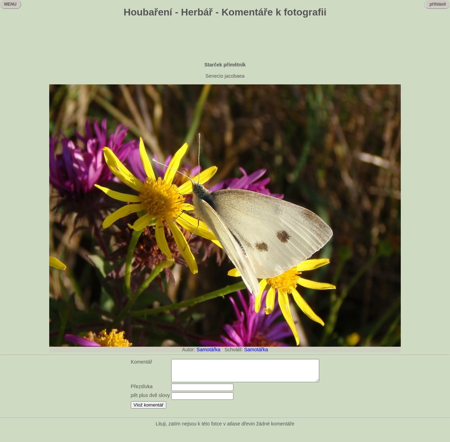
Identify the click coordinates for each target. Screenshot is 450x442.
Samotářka (208, 349)
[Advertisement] (225, 40)
